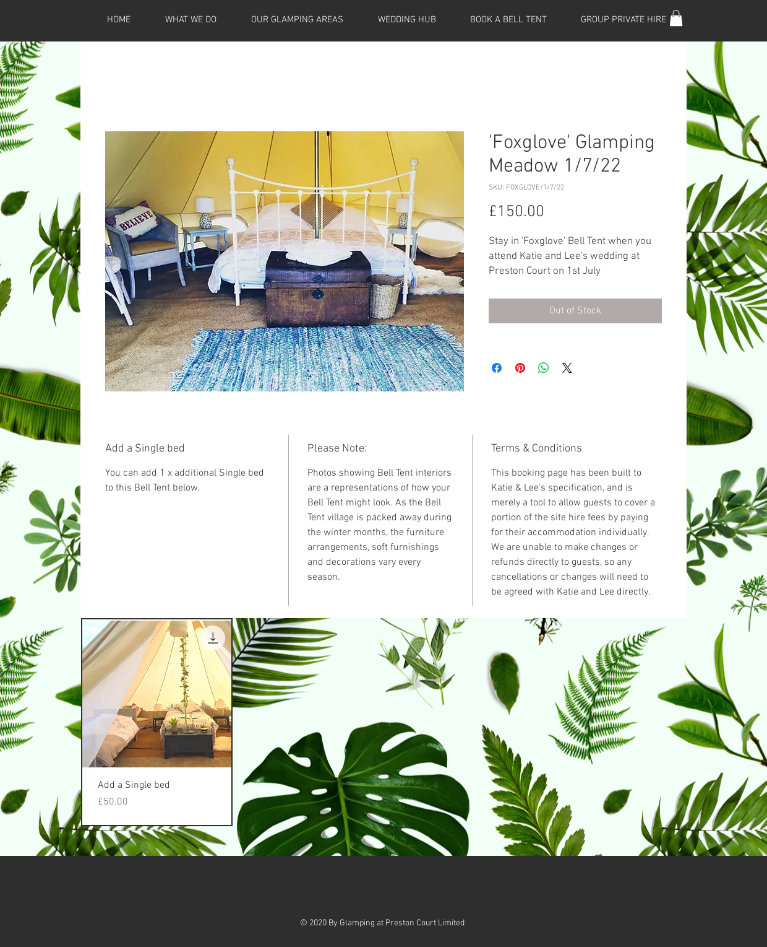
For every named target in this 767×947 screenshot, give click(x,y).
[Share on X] (567, 367)
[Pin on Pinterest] (520, 367)
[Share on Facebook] (496, 367)
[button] (676, 18)
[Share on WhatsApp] (543, 367)
